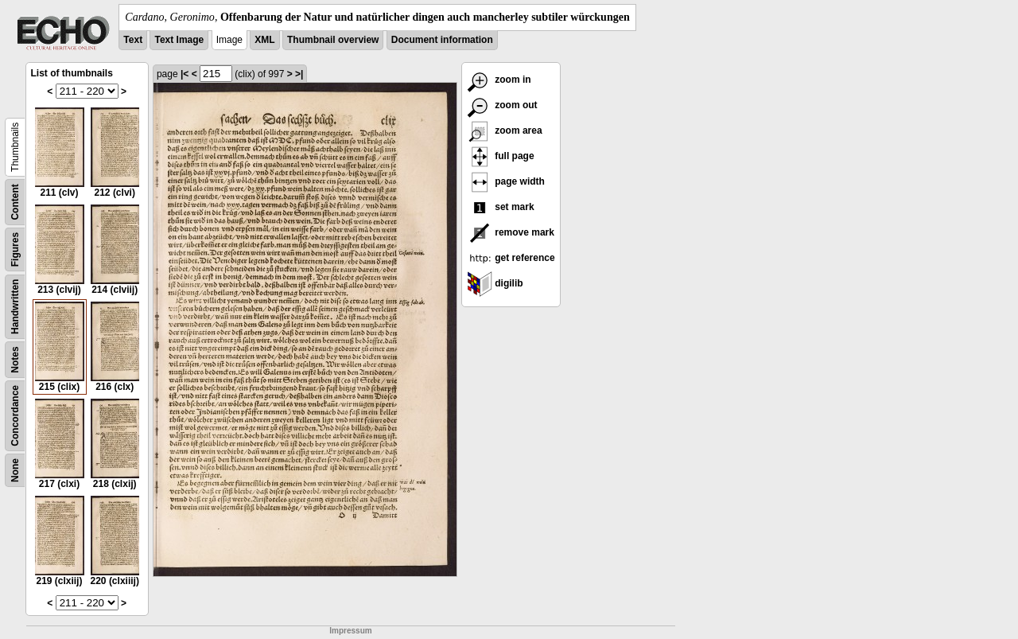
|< (184, 74)
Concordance (15, 415)
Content (15, 202)
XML (264, 39)
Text (132, 39)
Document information (442, 39)
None (15, 470)
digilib (495, 283)
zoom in (499, 79)
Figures (15, 249)
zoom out (502, 105)
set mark (500, 206)
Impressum (350, 630)
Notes (15, 359)
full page (500, 156)
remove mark (510, 232)
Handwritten (15, 306)
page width (506, 181)
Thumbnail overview (333, 39)
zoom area (504, 130)
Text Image (179, 39)
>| (299, 74)
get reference (511, 257)
